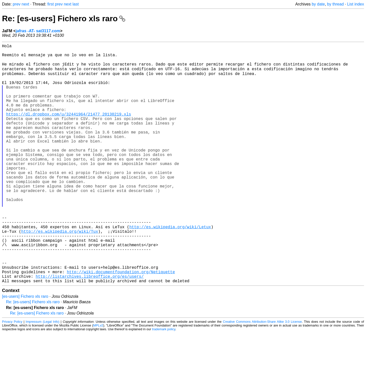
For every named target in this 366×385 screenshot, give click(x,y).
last (76, 4)
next (25, 4)
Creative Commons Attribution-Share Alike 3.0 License (262, 374)
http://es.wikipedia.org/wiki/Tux (59, 272)
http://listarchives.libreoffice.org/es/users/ (90, 327)
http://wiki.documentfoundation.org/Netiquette (121, 321)
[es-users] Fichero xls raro (25, 348)
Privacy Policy (12, 374)
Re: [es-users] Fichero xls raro (63, 18)
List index (355, 4)
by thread (335, 4)
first (50, 4)
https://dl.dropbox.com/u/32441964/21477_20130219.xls (68, 129)
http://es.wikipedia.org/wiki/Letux (170, 267)
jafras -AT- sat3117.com (38, 31)
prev (17, 4)
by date (318, 4)
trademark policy (163, 381)
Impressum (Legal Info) (43, 374)
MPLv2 (98, 377)
